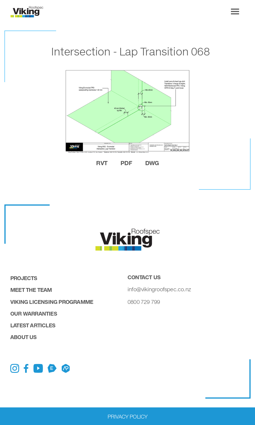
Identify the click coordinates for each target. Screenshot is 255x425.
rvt (101, 162)
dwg (152, 162)
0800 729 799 (143, 302)
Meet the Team (31, 290)
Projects (23, 278)
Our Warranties (33, 313)
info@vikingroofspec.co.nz (159, 289)
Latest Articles (32, 325)
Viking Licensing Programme (51, 302)
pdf (126, 162)
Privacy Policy (128, 416)
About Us (23, 337)
